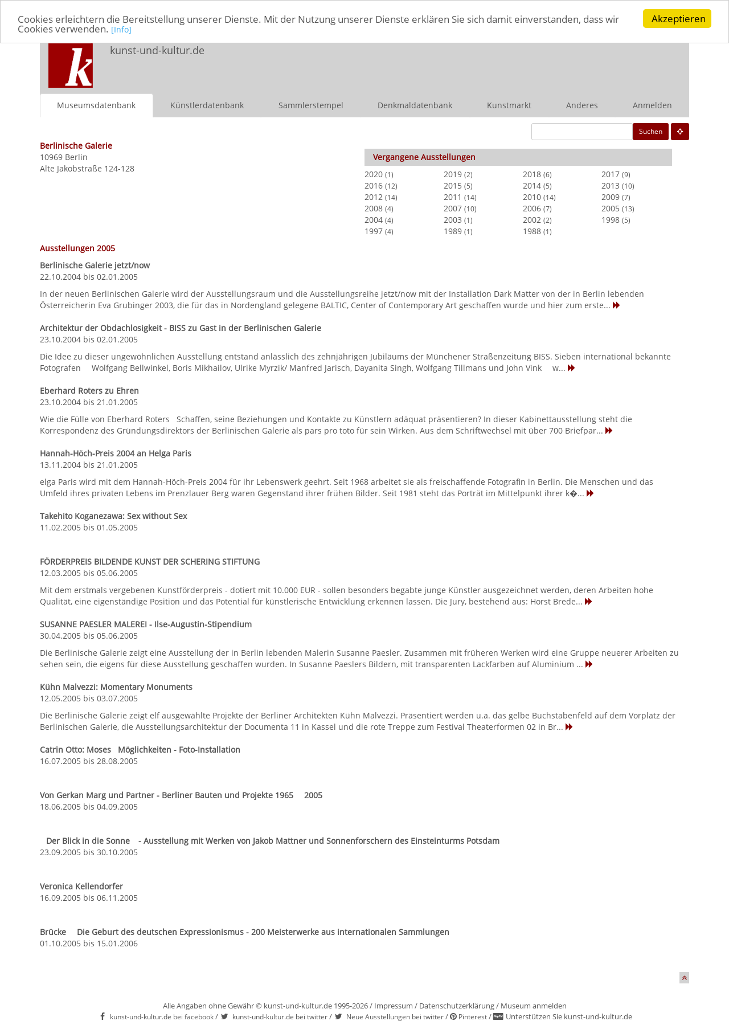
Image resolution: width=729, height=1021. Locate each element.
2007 (453, 207)
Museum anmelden (534, 1005)
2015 (453, 184)
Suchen (650, 131)
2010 (532, 196)
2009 (610, 196)
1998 (610, 219)
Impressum (393, 1005)
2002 (532, 219)
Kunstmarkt (509, 104)
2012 (373, 196)
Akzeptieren (679, 18)
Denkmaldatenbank (415, 104)
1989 (453, 230)
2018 (532, 173)
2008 (373, 207)
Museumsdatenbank (96, 104)
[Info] (121, 28)
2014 (532, 184)
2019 (453, 173)
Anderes (582, 104)
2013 (610, 184)
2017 (610, 173)
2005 (610, 207)
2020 (373, 173)
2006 (532, 207)
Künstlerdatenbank (207, 104)
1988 (532, 230)
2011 (453, 196)
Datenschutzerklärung (456, 1005)
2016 (373, 184)
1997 (373, 230)
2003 (453, 219)
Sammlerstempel (311, 104)
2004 (373, 219)
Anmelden (652, 104)
